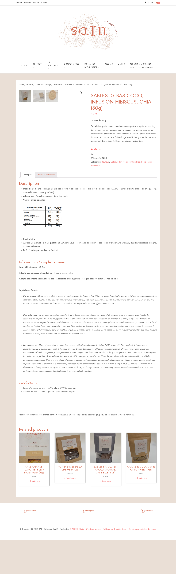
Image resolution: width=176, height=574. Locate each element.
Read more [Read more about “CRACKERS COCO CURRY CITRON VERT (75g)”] (142, 512)
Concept (37, 66)
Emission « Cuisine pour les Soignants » (143, 66)
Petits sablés (58, 84)
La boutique (53, 66)
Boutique (29, 84)
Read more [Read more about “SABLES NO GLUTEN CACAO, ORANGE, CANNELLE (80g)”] (106, 515)
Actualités (27, 2)
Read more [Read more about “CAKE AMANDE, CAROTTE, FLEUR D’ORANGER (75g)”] (35, 515)
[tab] (27, 209)
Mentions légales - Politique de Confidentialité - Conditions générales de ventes (121, 563)
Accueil (19, 2)
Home (21, 84)
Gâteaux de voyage (43, 84)
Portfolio (36, 2)
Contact (44, 2)
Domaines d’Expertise (92, 66)
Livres (121, 66)
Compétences (71, 66)
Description (28, 208)
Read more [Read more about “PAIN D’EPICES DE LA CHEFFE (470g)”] (71, 512)
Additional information (45, 208)
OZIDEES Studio (77, 563)
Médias (109, 66)
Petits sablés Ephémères (74, 84)
